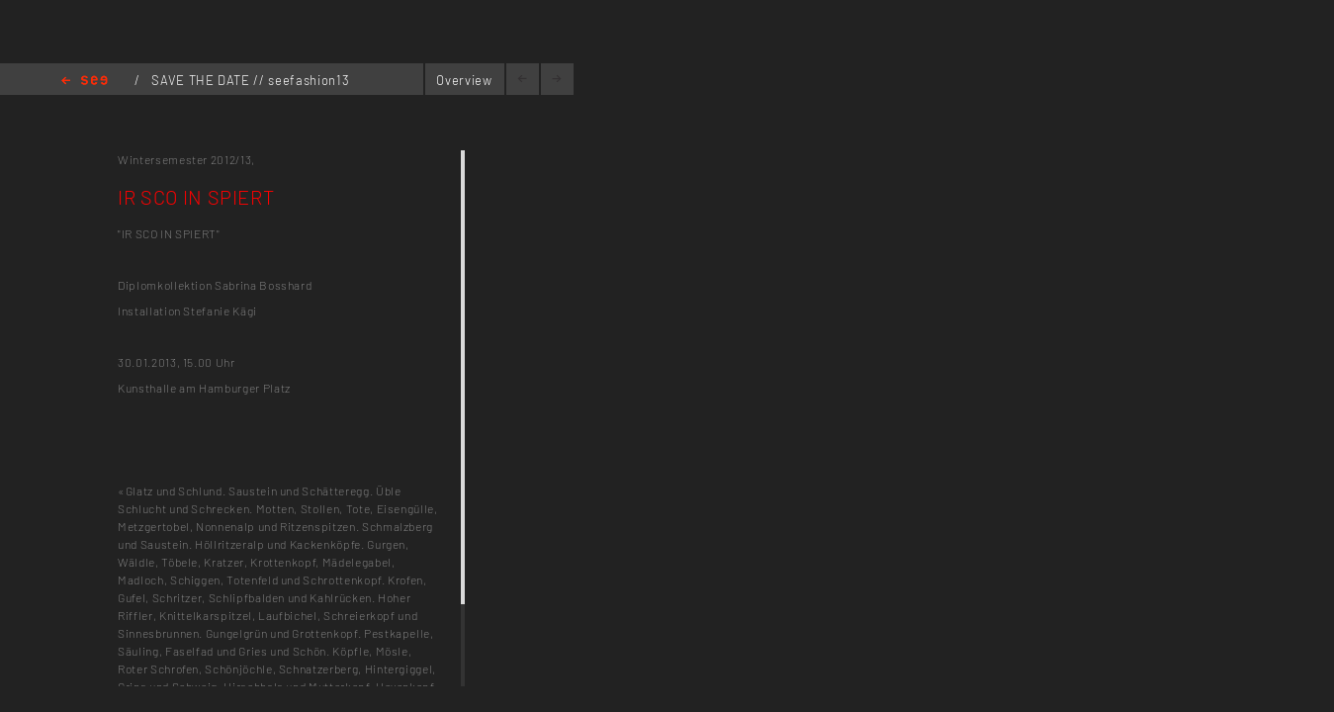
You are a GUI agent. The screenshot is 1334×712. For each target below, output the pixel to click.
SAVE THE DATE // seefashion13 (250, 80)
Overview (463, 80)
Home (84, 81)
